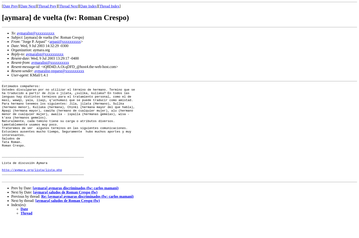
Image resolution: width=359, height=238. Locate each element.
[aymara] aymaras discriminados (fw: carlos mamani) (76, 207)
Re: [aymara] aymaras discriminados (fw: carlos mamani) (87, 215)
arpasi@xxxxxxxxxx (65, 42)
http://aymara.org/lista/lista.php (32, 187)
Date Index (88, 6)
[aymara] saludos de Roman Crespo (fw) (65, 211)
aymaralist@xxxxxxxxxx (35, 33)
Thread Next (68, 6)
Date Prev (10, 6)
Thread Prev (47, 6)
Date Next (28, 6)
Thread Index (109, 6)
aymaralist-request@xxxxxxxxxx (59, 71)
